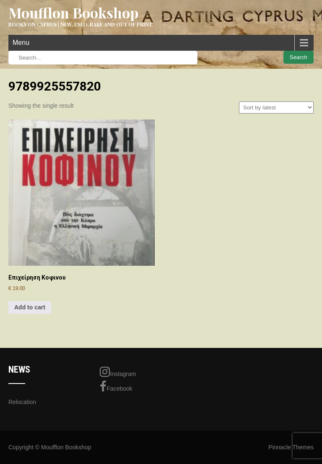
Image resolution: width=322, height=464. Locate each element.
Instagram (118, 372)
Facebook (116, 386)
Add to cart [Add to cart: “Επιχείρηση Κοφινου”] (29, 307)
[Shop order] (276, 107)
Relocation (22, 402)
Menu (21, 42)
